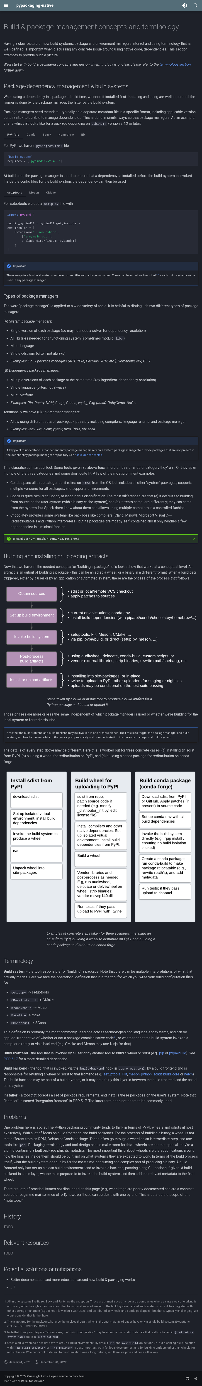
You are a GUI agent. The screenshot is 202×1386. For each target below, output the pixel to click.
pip (161, 1053)
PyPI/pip (13, 134)
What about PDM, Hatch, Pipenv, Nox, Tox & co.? (46, 538)
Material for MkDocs (31, 1381)
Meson (34, 192)
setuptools (14, 192)
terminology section (175, 64)
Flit (124, 1074)
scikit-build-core (166, 1074)
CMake (51, 192)
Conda (31, 134)
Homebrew (66, 134)
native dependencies (88, 455)
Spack (47, 134)
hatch (188, 1074)
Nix (83, 134)
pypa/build (177, 1053)
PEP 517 (11, 1059)
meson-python (140, 1074)
